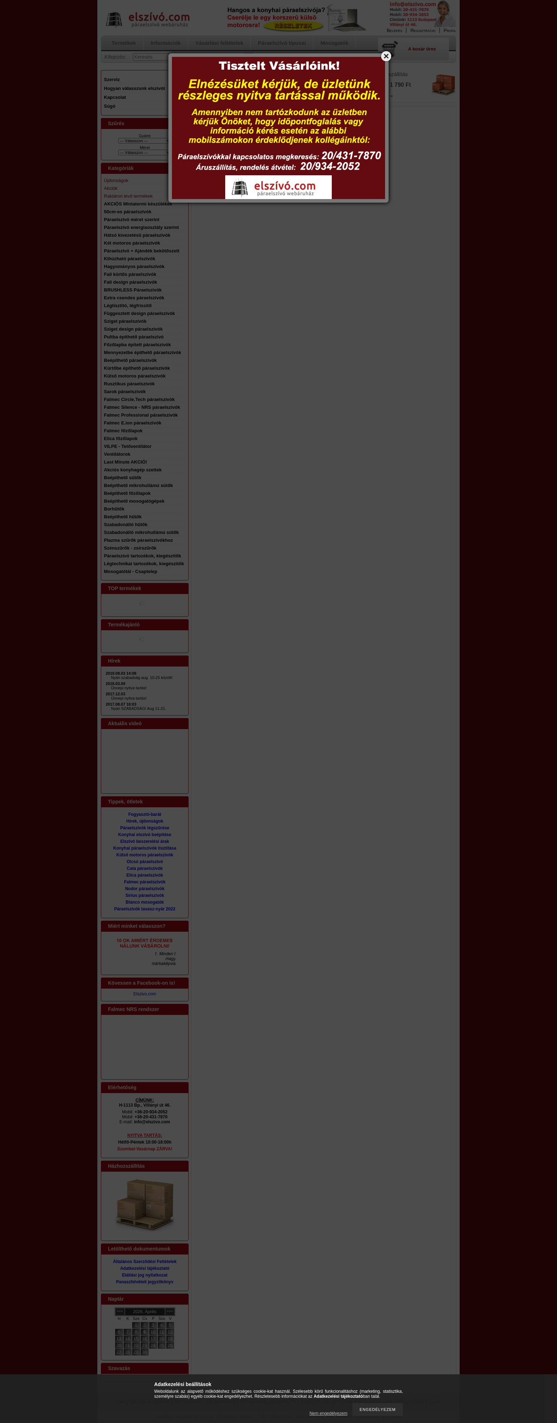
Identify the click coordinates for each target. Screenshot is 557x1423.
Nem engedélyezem (328, 1413)
